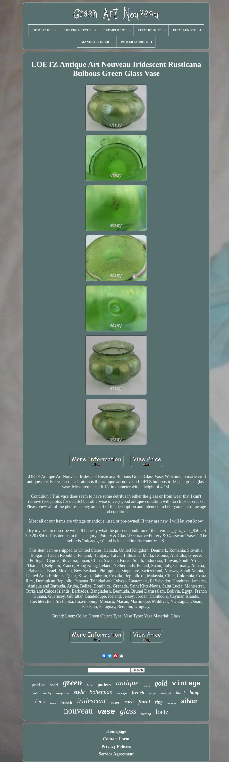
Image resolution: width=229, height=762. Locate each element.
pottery (104, 684)
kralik (147, 685)
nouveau (78, 711)
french (138, 692)
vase (106, 711)
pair (35, 693)
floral (144, 702)
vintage (186, 683)
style (79, 692)
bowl (53, 703)
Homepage (116, 731)
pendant (38, 684)
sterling (146, 714)
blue (90, 685)
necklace (172, 703)
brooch (66, 702)
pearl (54, 685)
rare (129, 701)
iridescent (91, 701)
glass (128, 711)
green (72, 682)
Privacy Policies (116, 746)
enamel (166, 693)
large (152, 693)
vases (114, 702)
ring (159, 702)
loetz (162, 712)
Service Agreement (116, 754)
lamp (194, 692)
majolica (62, 693)
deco (40, 701)
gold (161, 683)
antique (127, 683)
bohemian (101, 692)
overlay (46, 693)
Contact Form (116, 738)
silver (189, 701)
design (122, 693)
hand (180, 692)
